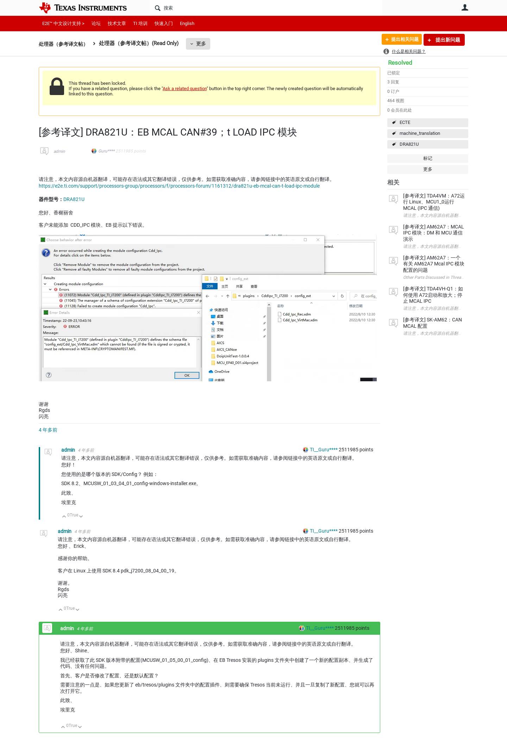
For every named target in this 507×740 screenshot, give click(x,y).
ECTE (405, 122)
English (187, 23)
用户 (464, 7)
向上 (64, 517)
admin (59, 151)
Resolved (400, 62)
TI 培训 (140, 23)
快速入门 (164, 23)
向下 (81, 517)
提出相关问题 (402, 40)
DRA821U (409, 144)
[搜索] (266, 7)
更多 (204, 43)
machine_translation (420, 133)
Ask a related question (185, 88)
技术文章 (117, 23)
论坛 (96, 23)
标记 (427, 158)
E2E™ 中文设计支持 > (63, 23)
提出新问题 (447, 40)
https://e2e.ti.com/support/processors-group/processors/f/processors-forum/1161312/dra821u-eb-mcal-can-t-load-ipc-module (179, 186)
